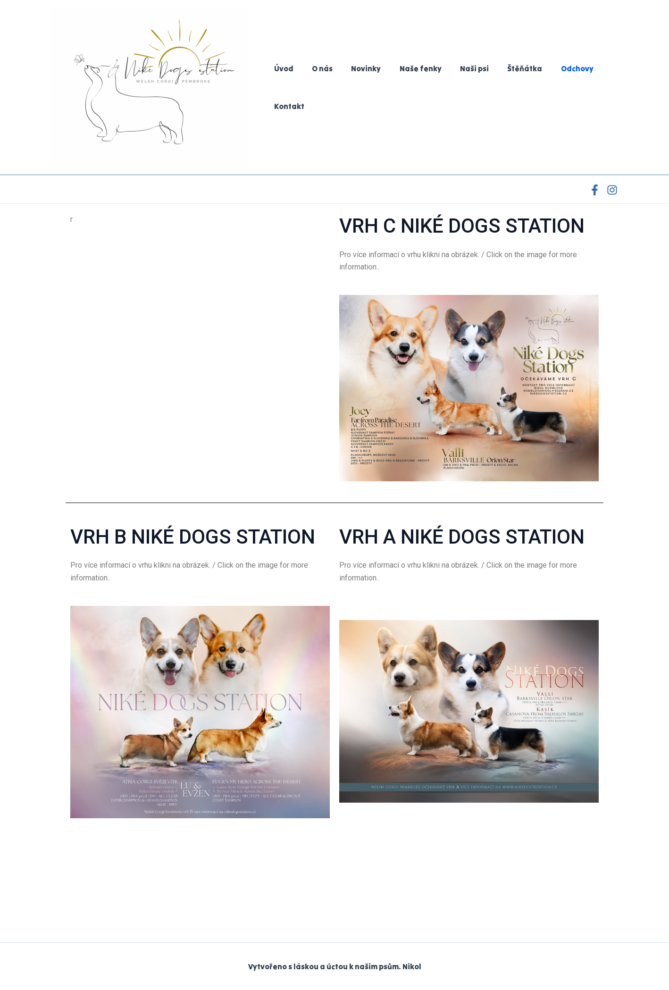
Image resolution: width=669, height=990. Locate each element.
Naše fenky (408, 68)
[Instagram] (612, 190)
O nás (317, 68)
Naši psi (458, 68)
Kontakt (287, 106)
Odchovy (554, 68)
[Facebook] (594, 190)
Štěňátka (505, 68)
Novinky (357, 68)
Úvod (282, 68)
